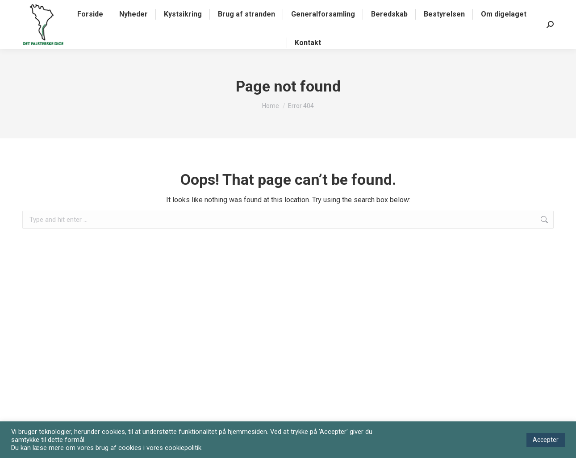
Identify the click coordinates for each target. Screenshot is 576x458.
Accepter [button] (546, 439)
